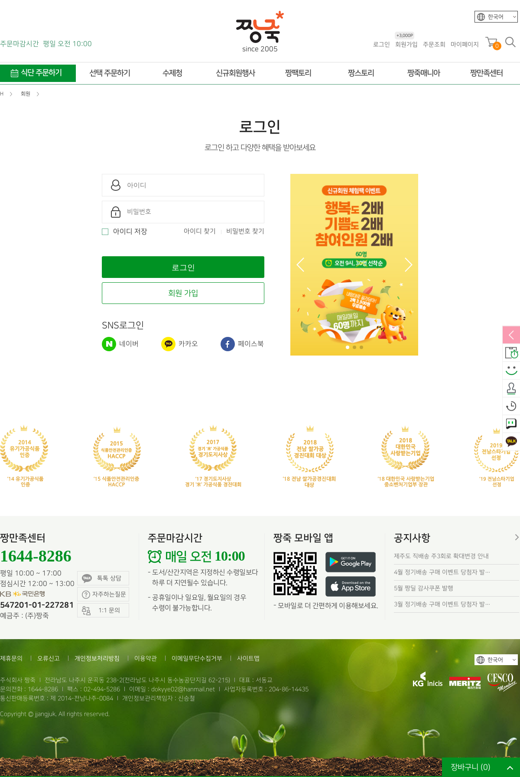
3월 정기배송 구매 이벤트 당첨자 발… (442, 604)
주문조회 (434, 44)
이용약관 (145, 658)
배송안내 (511, 353)
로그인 (381, 44)
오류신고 (48, 658)
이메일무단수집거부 (197, 658)
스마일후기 (511, 371)
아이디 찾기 (200, 231)
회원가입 (406, 44)
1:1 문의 (511, 424)
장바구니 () (471, 767)
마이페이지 (465, 44)
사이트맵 (248, 658)
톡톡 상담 (101, 578)
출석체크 (511, 389)
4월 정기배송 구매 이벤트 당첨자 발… (442, 572)
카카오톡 (511, 442)
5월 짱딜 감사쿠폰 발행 (423, 588)
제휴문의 (11, 658)
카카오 (179, 344)
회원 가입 (183, 293)
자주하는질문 (104, 594)
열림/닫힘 (511, 335)
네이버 (120, 344)
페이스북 (242, 344)
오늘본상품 (511, 407)
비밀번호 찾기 (245, 231)
